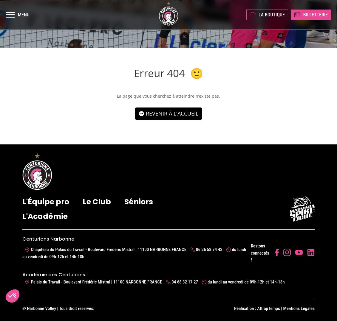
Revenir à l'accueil (172, 113)
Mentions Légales (299, 308)
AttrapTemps (268, 308)
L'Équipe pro (45, 202)
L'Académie (45, 216)
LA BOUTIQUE (267, 15)
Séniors (138, 202)
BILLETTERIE (311, 15)
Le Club (97, 202)
